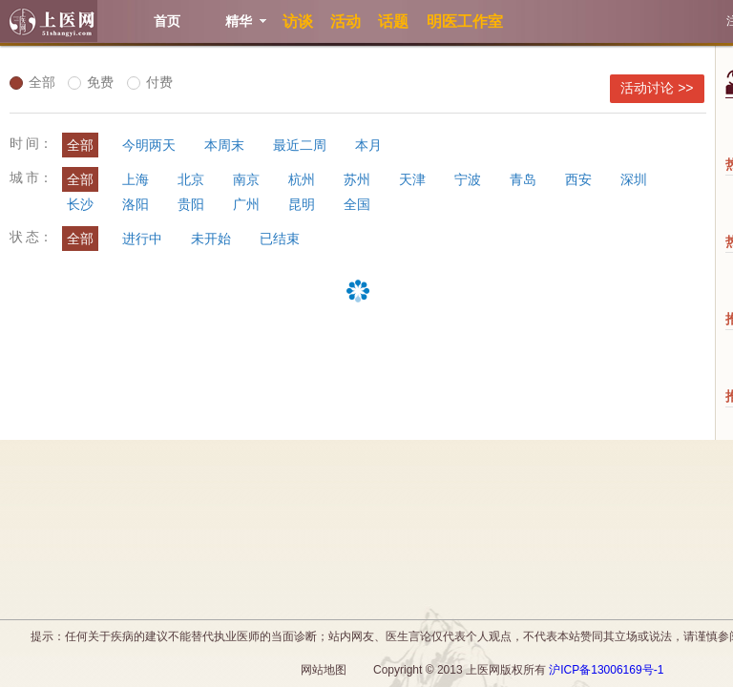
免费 (91, 82)
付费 (150, 82)
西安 (578, 179)
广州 (246, 204)
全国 (357, 204)
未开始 (211, 238)
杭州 (301, 179)
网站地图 (323, 670)
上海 (135, 179)
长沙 (80, 204)
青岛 (523, 179)
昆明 (301, 204)
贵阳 (191, 204)
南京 (246, 179)
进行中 (142, 238)
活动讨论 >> (656, 87)
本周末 (224, 145)
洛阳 (135, 204)
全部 (32, 82)
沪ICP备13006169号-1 (606, 670)
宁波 (467, 179)
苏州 (357, 179)
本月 (368, 145)
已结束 (280, 238)
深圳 (633, 179)
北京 (191, 179)
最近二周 (299, 145)
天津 (412, 179)
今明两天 (149, 145)
